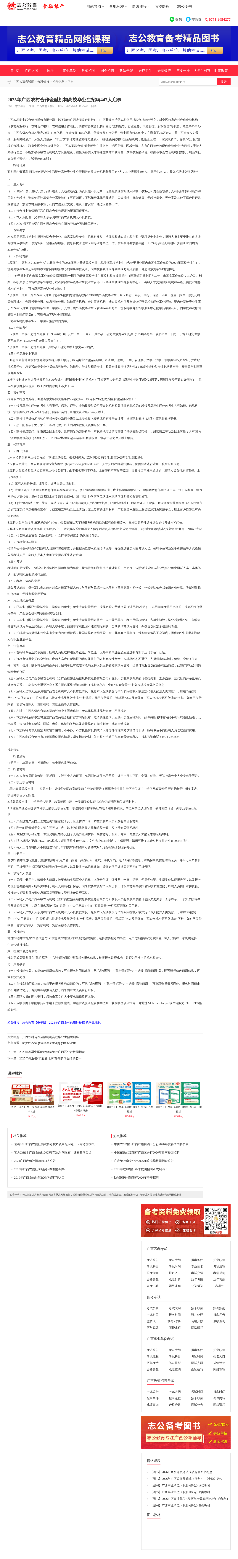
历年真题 (219, 1279)
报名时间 (175, 1314)
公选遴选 (197, 1286)
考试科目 (153, 1266)
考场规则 (219, 1273)
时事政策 (221, 71)
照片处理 (197, 1314)
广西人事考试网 (23, 81)
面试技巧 (197, 1369)
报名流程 (175, 1398)
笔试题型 (175, 1363)
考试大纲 (175, 1260)
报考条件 (197, 1260)
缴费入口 (153, 1321)
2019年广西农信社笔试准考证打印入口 (39, 1177)
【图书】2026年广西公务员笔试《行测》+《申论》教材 (81, 1106)
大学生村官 (202, 71)
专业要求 (197, 1266)
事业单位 (69, 71)
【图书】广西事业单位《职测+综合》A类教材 (129, 1107)
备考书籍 (153, 1286)
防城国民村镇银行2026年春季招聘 (136, 1177)
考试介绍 (197, 1273)
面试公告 (197, 1404)
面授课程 (162, 6)
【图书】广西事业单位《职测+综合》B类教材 (178, 1107)
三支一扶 (183, 71)
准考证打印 (174, 1321)
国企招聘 (107, 71)
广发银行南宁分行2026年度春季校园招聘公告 (144, 1160)
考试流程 (219, 1266)
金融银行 (164, 71)
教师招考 (88, 71)
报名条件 (153, 1398)
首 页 (14, 71)
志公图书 (184, 6)
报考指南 (153, 1273)
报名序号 (219, 1314)
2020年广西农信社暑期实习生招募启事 (39, 1169)
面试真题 (197, 1363)
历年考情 (197, 1279)
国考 (50, 71)
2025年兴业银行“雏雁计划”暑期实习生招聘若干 (50, 1058)
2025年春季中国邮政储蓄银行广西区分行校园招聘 (52, 1051)
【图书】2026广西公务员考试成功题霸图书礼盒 (31, 1107)
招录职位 (219, 1260)
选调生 (219, 1286)
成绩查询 (219, 1321)
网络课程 (175, 1286)
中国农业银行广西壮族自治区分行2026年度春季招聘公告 (151, 1144)
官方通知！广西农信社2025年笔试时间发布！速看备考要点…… (55, 1152)
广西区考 (31, 71)
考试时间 (175, 1266)
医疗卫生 (145, 71)
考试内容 (219, 1398)
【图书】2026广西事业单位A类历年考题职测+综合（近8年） (190, 1498)
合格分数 (153, 1279)
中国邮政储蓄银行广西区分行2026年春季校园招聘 (147, 1152)
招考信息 (58, 81)
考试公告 (153, 1260)
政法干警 (126, 71)
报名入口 (175, 1273)
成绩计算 (175, 1279)
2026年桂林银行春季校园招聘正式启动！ (141, 1169)
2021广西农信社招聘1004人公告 (35, 1160)
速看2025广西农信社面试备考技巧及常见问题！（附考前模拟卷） (57, 1144)
